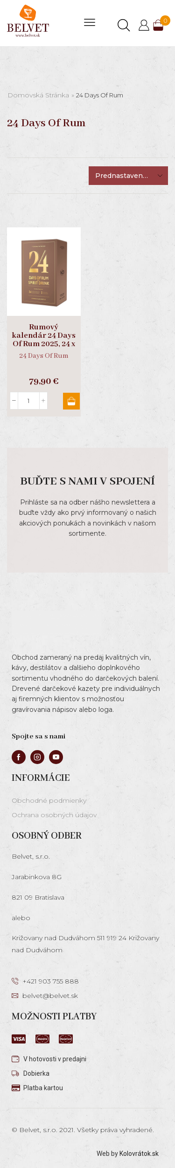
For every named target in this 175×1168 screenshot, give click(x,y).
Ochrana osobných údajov (54, 815)
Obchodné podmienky (49, 800)
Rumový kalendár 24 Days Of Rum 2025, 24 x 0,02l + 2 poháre (44, 340)
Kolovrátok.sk (139, 1153)
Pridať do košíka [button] (71, 401)
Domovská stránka (38, 95)
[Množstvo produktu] (28, 401)
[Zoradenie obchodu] (128, 175)
